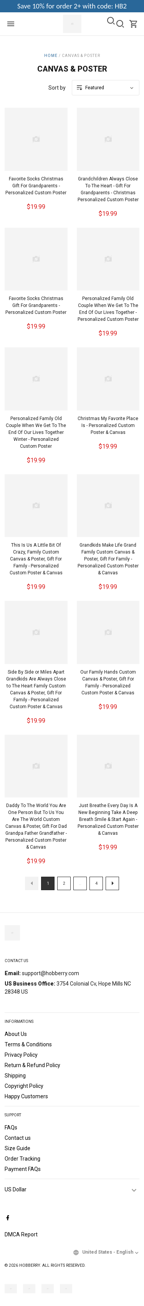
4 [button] (96, 883)
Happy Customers (26, 1096)
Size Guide (17, 1148)
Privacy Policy (21, 1055)
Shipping (15, 1075)
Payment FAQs (23, 1169)
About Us (16, 1034)
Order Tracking (22, 1159)
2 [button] (64, 883)
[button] (31, 883)
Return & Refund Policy (32, 1065)
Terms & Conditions (28, 1044)
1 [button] (48, 883)
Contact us (18, 1138)
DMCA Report (21, 1234)
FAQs (11, 1127)
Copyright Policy (24, 1086)
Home (51, 55)
